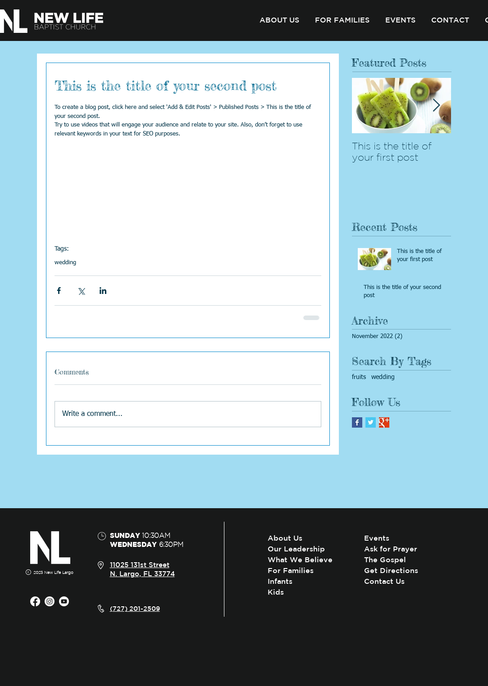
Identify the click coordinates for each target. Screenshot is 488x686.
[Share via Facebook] (59, 290)
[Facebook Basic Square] (357, 422)
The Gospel (385, 559)
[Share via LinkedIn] (103, 290)
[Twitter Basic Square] (370, 422)
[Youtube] (64, 601)
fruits (359, 377)
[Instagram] (50, 601)
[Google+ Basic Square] (384, 422)
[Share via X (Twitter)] (81, 290)
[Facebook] (35, 601)
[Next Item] (437, 106)
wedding (65, 263)
